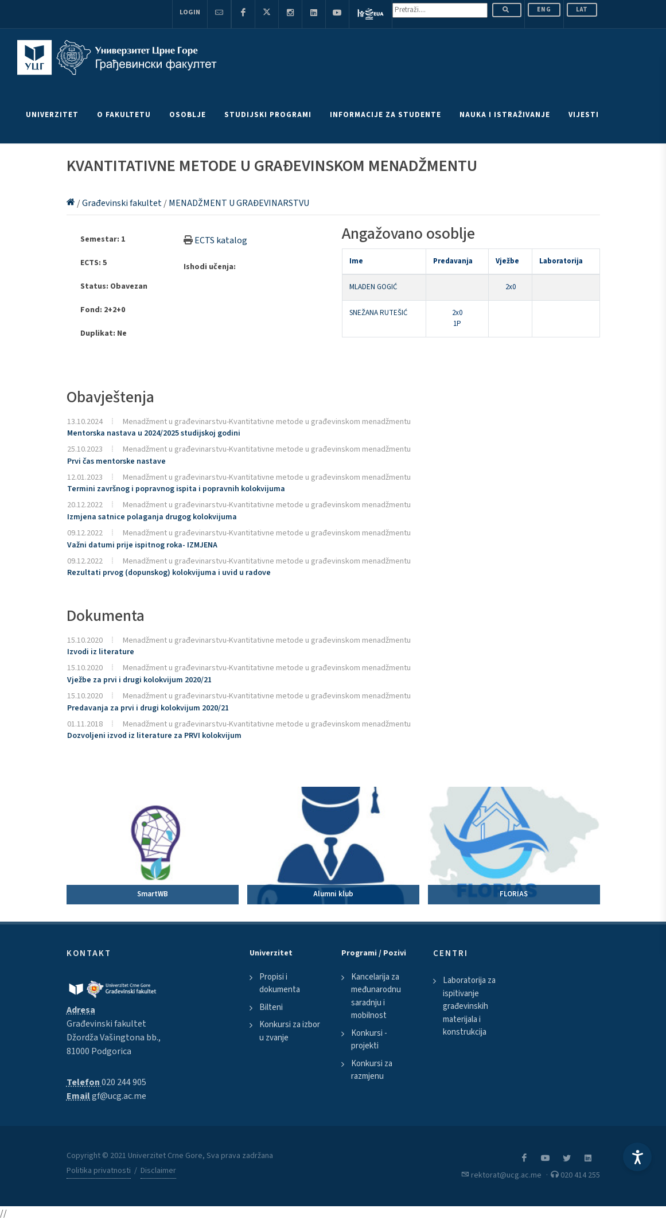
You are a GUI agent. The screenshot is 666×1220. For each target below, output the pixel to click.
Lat (582, 9)
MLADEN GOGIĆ (373, 287)
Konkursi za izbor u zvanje (289, 1031)
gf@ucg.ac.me (119, 1096)
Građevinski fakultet (122, 203)
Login (190, 12)
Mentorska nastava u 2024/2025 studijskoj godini (153, 433)
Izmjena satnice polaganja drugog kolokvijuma (152, 517)
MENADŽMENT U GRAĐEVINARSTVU (239, 203)
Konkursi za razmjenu (371, 1070)
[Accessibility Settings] (637, 1157)
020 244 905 (124, 1082)
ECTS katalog (220, 240)
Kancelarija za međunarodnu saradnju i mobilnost (376, 996)
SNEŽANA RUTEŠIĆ (378, 313)
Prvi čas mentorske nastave (116, 461)
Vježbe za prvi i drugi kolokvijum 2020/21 (139, 680)
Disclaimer (158, 1170)
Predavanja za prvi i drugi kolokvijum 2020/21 (148, 708)
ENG (544, 9)
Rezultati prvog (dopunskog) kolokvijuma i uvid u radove (169, 572)
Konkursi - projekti (369, 1039)
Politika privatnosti (99, 1170)
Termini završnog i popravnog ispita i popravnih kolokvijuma (176, 489)
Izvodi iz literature (100, 652)
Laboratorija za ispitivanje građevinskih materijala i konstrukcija (469, 1006)
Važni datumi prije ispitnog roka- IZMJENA (142, 545)
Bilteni (271, 1007)
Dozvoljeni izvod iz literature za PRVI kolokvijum (154, 735)
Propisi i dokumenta (279, 983)
